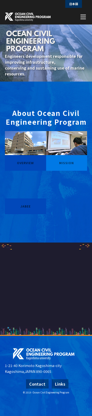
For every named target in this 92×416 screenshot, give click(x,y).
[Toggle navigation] (83, 17)
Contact (37, 384)
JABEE (25, 206)
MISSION (66, 163)
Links (60, 384)
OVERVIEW (25, 163)
